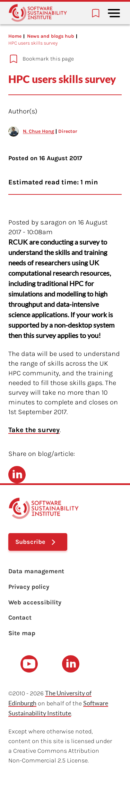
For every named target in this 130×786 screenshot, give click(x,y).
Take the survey (34, 430)
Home (14, 36)
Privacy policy (28, 587)
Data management (36, 571)
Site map (21, 633)
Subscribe (30, 542)
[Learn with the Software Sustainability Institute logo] (37, 13)
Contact (20, 617)
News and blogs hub (50, 36)
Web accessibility (34, 602)
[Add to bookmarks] (60, 59)
